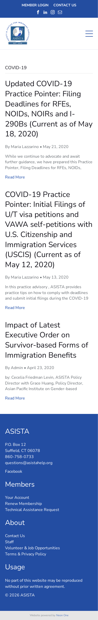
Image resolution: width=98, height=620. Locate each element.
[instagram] (53, 12)
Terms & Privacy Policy (25, 554)
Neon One (62, 615)
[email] (60, 12)
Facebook (13, 471)
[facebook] (38, 12)
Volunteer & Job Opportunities (32, 548)
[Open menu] (89, 34)
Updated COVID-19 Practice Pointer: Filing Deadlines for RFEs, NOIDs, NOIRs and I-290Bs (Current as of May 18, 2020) (48, 109)
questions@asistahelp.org (28, 463)
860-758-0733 (19, 457)
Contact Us (15, 536)
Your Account (17, 497)
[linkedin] (45, 12)
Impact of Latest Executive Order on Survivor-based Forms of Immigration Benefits (46, 340)
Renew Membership (23, 503)
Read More (15, 177)
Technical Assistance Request (32, 510)
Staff (9, 542)
